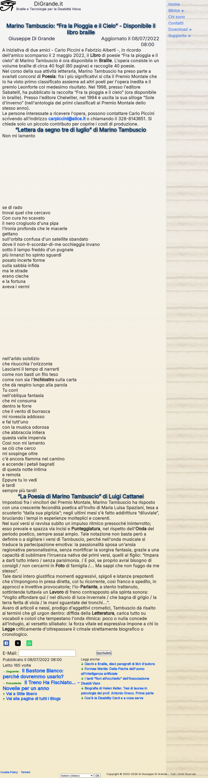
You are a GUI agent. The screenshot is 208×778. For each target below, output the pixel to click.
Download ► (180, 29)
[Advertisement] (80, 171)
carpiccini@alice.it (67, 118)
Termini (25, 772)
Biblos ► (176, 10)
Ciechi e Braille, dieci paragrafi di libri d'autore (118, 664)
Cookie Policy (9, 772)
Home (174, 4)
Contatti (175, 23)
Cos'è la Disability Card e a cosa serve (112, 698)
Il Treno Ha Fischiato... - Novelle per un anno (41, 685)
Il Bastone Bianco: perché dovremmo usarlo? (33, 674)
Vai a (20, 693)
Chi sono (176, 16)
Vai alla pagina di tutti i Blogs (32, 698)
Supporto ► (180, 35)
